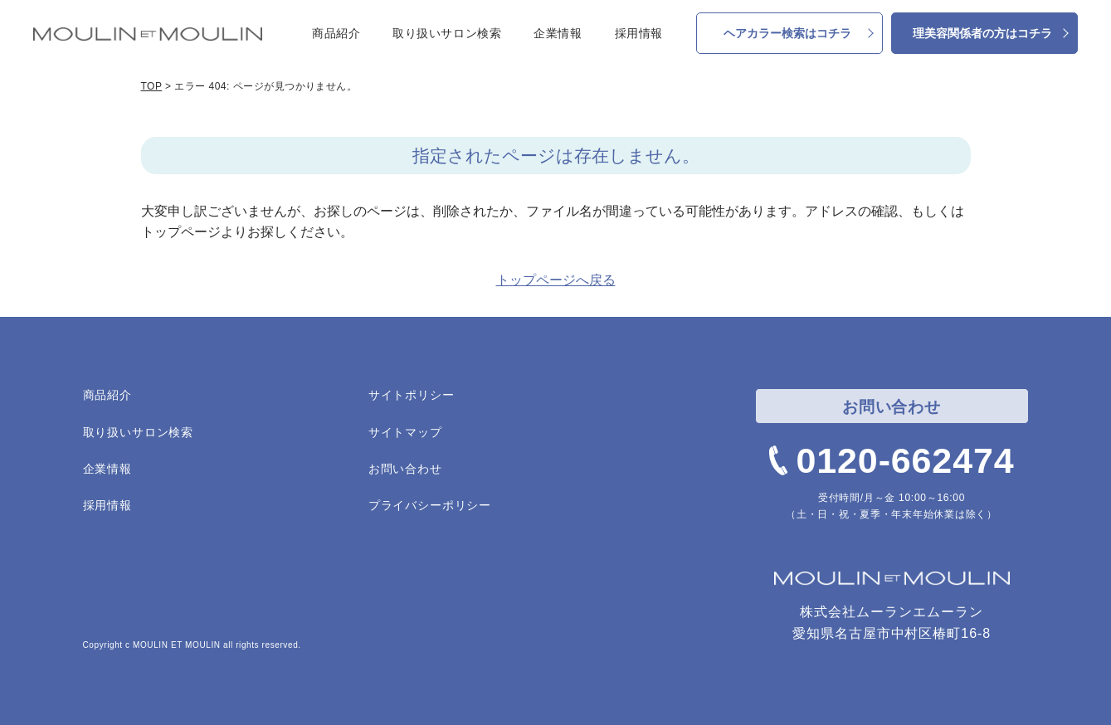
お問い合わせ (405, 468)
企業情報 (558, 33)
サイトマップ (405, 432)
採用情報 (639, 33)
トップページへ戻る (556, 280)
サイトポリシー (411, 394)
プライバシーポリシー (429, 505)
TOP (152, 86)
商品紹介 (336, 33)
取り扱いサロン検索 (446, 33)
